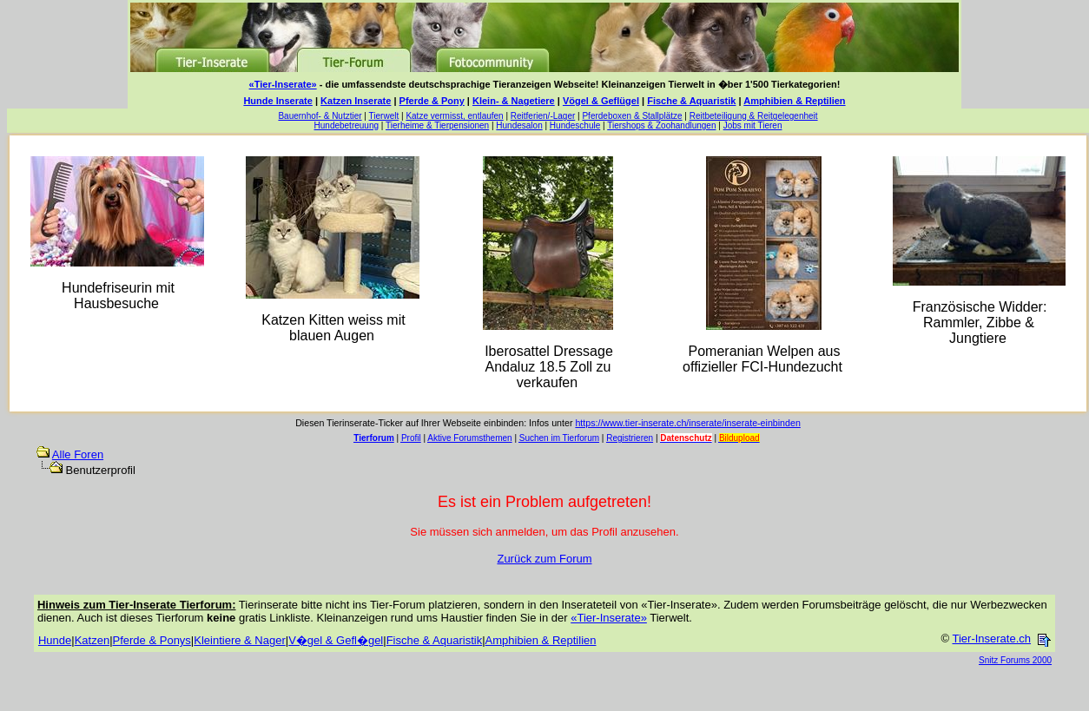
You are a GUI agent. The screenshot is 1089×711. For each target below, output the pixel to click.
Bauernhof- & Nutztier (319, 116)
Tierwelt (384, 116)
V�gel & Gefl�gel (335, 640)
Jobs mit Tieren (752, 125)
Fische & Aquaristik (691, 100)
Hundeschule (575, 125)
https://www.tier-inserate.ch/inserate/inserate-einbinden (687, 423)
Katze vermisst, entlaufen (454, 116)
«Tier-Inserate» (283, 84)
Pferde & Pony (432, 100)
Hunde (54, 640)
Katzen (92, 640)
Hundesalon (519, 125)
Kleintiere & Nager (240, 640)
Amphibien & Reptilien (794, 100)
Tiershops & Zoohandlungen (661, 125)
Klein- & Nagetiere (513, 100)
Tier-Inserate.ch (991, 638)
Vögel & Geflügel (601, 100)
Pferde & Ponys (152, 640)
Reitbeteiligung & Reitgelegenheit (754, 116)
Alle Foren (77, 454)
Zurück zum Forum (544, 558)
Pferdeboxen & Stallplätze (632, 116)
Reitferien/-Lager (543, 116)
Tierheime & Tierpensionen (437, 125)
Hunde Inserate (277, 100)
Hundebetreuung (347, 125)
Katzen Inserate (355, 100)
